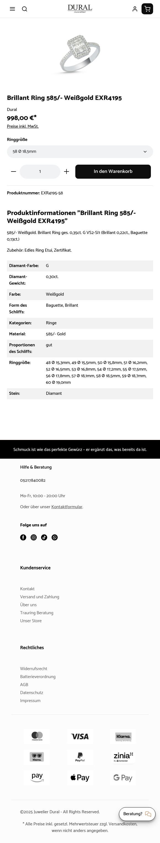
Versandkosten (48, 830)
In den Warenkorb (113, 172)
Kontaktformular (69, 507)
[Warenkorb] (147, 8)
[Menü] (12, 8)
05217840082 (33, 480)
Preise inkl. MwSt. (24, 126)
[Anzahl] (40, 172)
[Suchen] (24, 8)
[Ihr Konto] (134, 8)
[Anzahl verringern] (13, 172)
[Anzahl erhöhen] (66, 172)
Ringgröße (18, 139)
